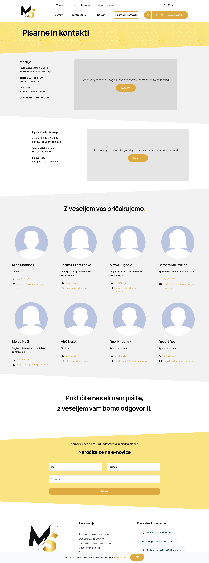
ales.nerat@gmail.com (77, 360)
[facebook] (164, 5)
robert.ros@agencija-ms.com (178, 360)
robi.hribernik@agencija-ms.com (131, 360)
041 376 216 (120, 355)
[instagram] (169, 5)
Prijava (104, 491)
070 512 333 (120, 282)
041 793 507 (72, 355)
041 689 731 (169, 355)
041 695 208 (23, 279)
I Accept (125, 87)
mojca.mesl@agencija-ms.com (32, 364)
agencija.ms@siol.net (76, 288)
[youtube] (173, 5)
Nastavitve (121, 557)
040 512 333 (72, 282)
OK (137, 557)
